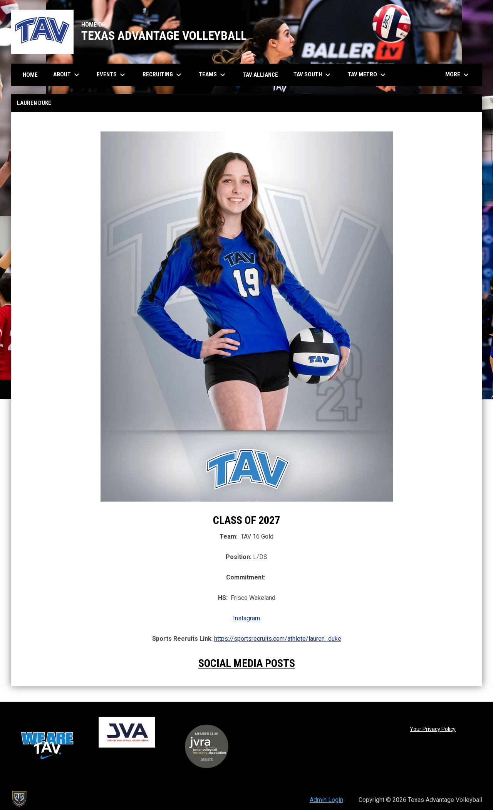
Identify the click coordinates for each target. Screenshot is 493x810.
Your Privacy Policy (433, 729)
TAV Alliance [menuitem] (260, 74)
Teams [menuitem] (213, 74)
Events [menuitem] (112, 74)
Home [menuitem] (30, 74)
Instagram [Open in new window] (246, 618)
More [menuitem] (458, 74)
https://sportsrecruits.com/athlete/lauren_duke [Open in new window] (277, 638)
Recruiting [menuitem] (163, 74)
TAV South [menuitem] (312, 74)
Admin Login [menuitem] (326, 799)
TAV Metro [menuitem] (367, 74)
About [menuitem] (67, 74)
